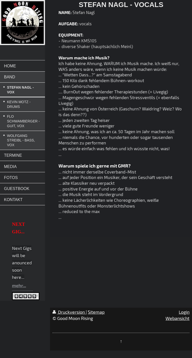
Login (184, 312)
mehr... (19, 285)
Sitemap (96, 312)
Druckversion (69, 312)
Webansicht (178, 318)
